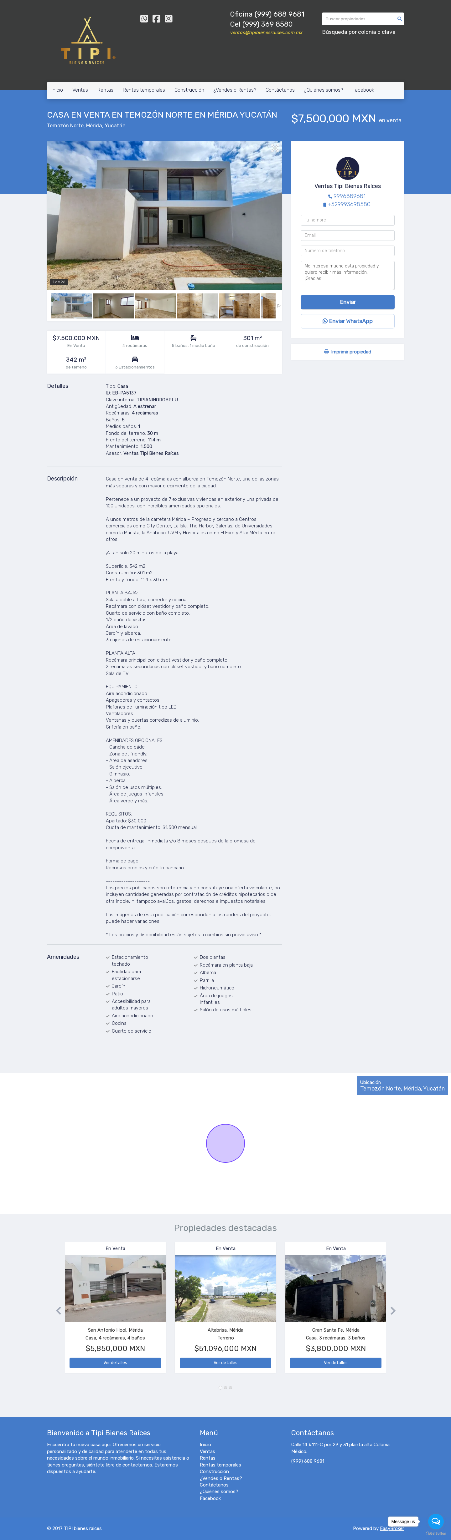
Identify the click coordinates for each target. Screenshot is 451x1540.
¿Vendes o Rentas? (235, 90)
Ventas (80, 90)
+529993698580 (349, 204)
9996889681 (349, 196)
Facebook (363, 90)
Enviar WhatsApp (348, 321)
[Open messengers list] (436, 1521)
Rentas (105, 90)
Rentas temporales (144, 90)
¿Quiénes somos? (323, 90)
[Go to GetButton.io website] (436, 1534)
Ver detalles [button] (115, 1362)
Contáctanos (280, 90)
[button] (56, 1310)
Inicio (57, 90)
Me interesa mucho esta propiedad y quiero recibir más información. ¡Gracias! (348, 275)
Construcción (189, 90)
